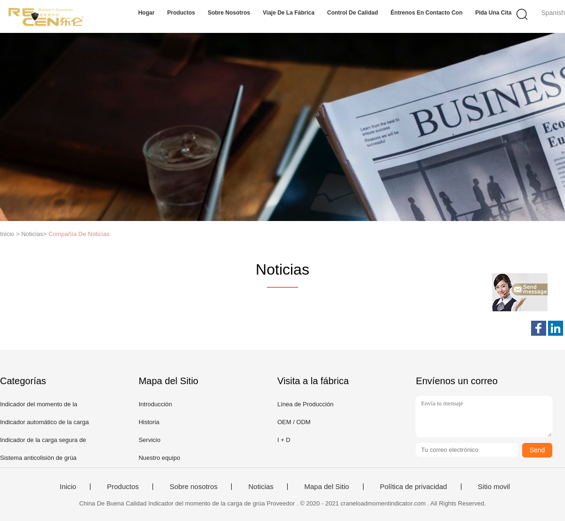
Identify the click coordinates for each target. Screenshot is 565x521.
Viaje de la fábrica (289, 12)
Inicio (68, 486)
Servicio (149, 439)
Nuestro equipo (159, 457)
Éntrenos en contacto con (427, 12)
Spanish (553, 12)
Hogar (146, 12)
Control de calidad (352, 12)
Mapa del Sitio (326, 486)
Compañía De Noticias (79, 233)
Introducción (155, 404)
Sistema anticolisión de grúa (38, 457)
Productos (181, 12)
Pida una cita (493, 12)
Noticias (260, 486)
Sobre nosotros (229, 12)
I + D (284, 439)
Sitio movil (494, 486)
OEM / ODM (294, 422)
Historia (148, 422)
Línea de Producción (305, 404)
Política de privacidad (413, 486)
